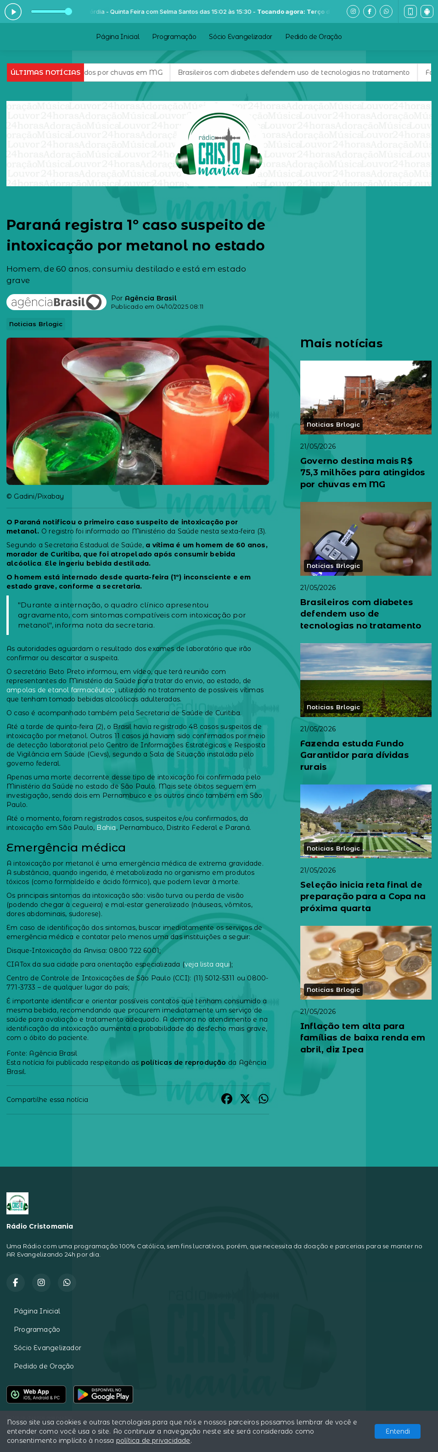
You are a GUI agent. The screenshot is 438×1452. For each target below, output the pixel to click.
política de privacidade (153, 1440)
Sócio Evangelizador (240, 37)
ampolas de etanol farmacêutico (60, 690)
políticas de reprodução (183, 1062)
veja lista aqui (207, 964)
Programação (174, 37)
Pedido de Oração (313, 37)
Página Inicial (117, 37)
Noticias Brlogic (35, 324)
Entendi (398, 1431)
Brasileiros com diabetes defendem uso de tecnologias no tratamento (305, 72)
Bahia (106, 827)
